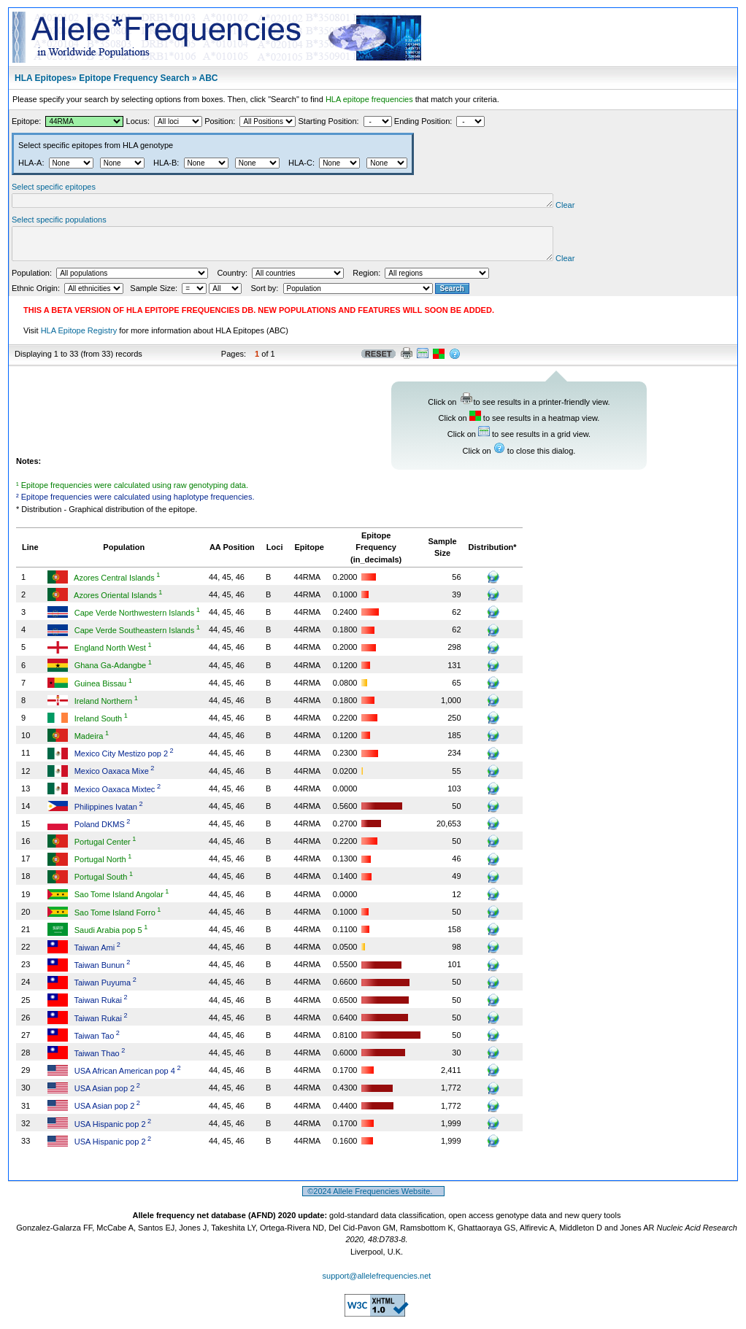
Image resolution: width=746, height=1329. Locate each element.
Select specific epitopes (54, 186)
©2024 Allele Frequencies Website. (373, 1200)
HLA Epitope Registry (79, 339)
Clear (622, 207)
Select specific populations (59, 221)
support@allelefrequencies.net (377, 1284)
